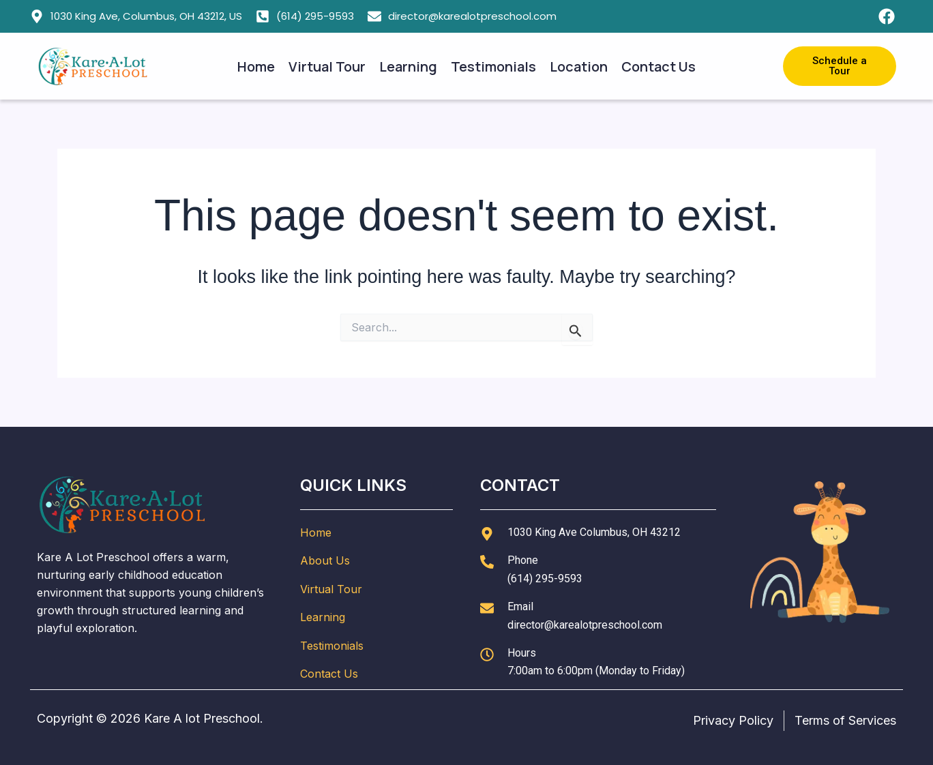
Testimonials (493, 66)
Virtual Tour (327, 66)
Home (256, 66)
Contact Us (658, 66)
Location (579, 66)
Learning (408, 66)
